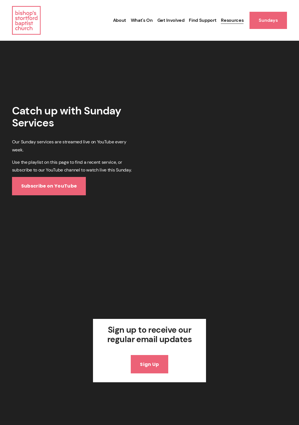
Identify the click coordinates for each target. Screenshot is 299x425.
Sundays (268, 20)
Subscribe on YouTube (49, 186)
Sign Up (149, 364)
